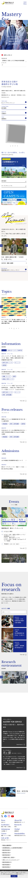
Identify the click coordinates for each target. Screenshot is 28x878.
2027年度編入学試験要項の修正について (12, 460)
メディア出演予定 (18, 350)
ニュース (4, 350)
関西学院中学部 (6, 852)
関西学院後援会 (6, 864)
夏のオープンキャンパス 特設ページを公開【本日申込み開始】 (12, 468)
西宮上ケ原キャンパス (8, 379)
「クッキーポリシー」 (10, 874)
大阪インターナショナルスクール (10, 859)
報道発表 (5, 424)
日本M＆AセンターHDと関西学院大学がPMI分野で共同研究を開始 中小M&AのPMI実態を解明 (13, 432)
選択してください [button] (6, 612)
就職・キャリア (6, 376)
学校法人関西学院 (6, 845)
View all (22, 400)
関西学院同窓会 (6, 867)
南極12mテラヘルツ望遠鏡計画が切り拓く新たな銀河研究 (13, 420)
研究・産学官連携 (7, 395)
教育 (15, 376)
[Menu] (25, 3)
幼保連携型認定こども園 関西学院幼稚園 (12, 847)
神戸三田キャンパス (7, 362)
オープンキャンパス (6, 185)
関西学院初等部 (6, 850)
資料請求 (3, 181)
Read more (20, 744)
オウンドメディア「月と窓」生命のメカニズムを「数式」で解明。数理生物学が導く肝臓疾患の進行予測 (12, 358)
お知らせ (10, 350)
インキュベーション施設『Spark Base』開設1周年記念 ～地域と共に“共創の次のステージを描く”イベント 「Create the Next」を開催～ (13, 387)
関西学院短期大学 (6, 862)
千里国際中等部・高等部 (8, 857)
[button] (14, 876)
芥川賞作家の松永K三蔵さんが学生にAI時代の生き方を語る (13, 373)
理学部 (4, 365)
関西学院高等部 (6, 855)
